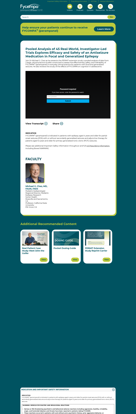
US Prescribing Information (98, 146)
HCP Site (94, 1)
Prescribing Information (79, 1)
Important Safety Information (57, 1)
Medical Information (107, 1)
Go (111, 17)
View (43, 260)
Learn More (103, 29)
